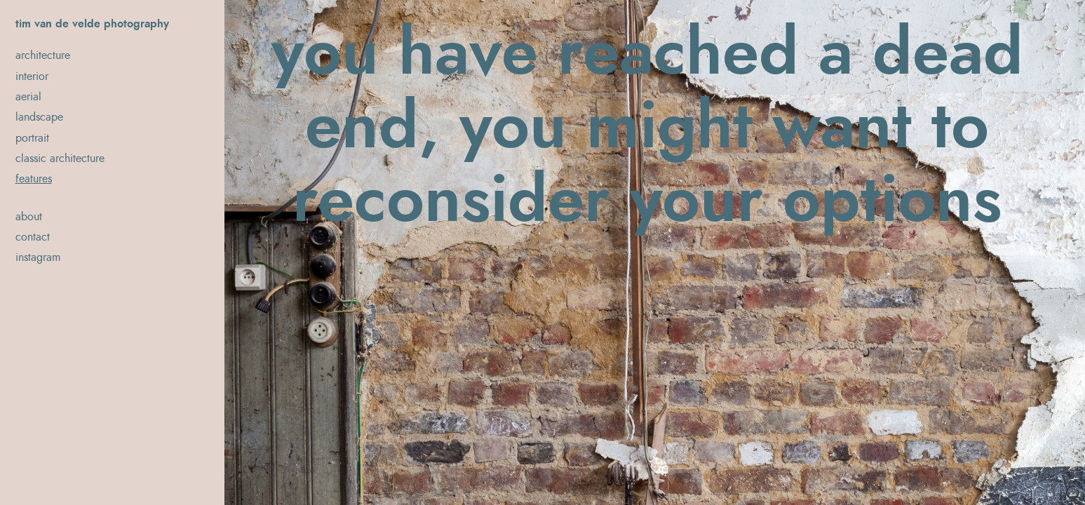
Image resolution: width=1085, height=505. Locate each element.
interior (31, 76)
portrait (32, 138)
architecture (42, 55)
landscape (39, 117)
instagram (37, 257)
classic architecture (60, 158)
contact (32, 237)
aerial (28, 97)
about (28, 216)
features (33, 179)
